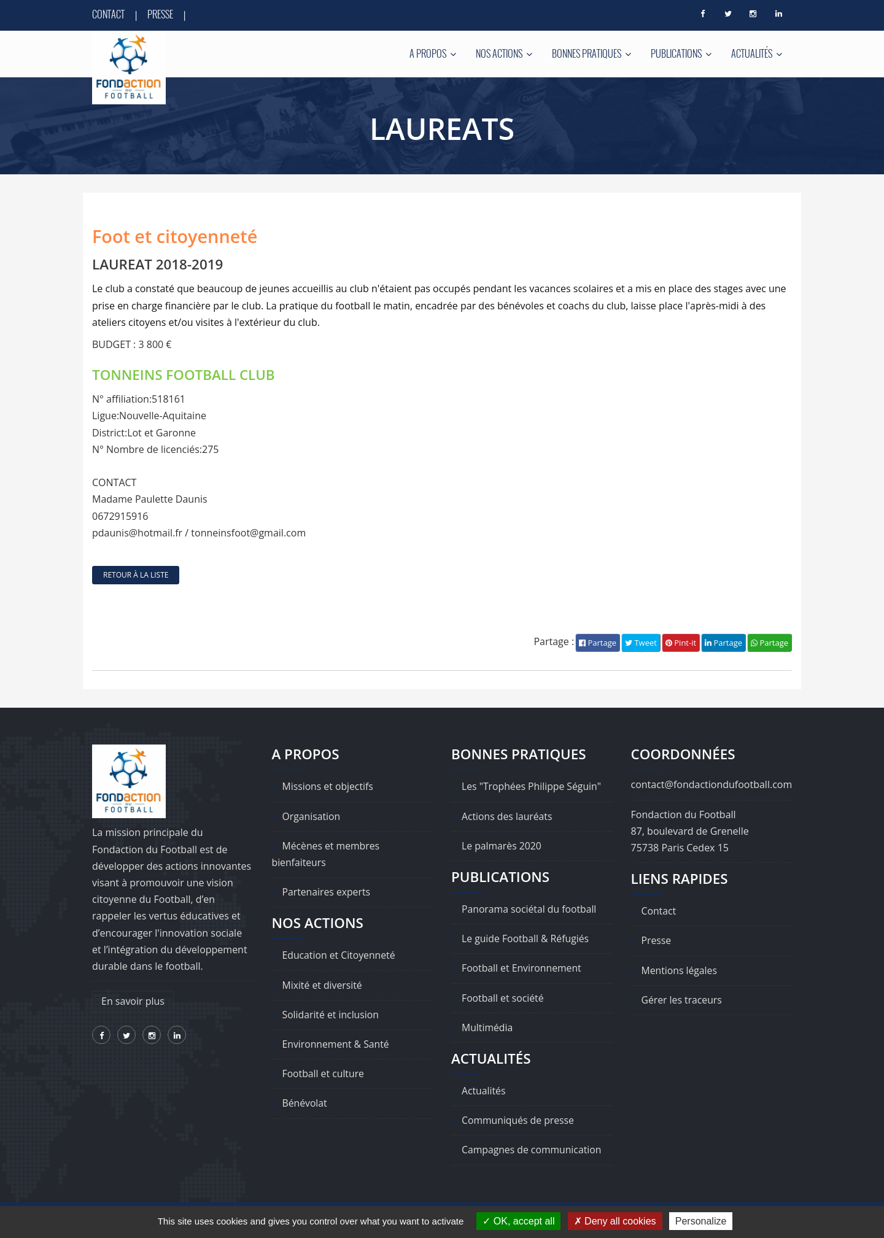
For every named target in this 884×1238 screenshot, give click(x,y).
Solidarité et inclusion (331, 1014)
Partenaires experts (327, 892)
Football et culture (324, 1073)
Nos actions (504, 53)
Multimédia (488, 1027)
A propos (432, 53)
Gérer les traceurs (682, 1000)
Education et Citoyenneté (339, 955)
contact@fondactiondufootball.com (712, 785)
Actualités (756, 53)
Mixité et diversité (322, 985)
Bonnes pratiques (591, 53)
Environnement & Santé (336, 1044)
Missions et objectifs (328, 787)
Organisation (311, 816)
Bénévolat (305, 1103)
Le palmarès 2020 (502, 846)
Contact (108, 14)
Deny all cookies (615, 1221)
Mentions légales (680, 970)
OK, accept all (518, 1221)
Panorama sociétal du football (530, 909)
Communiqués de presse (519, 1120)
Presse (160, 14)
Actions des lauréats (508, 816)
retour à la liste (135, 575)
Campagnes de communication (532, 1150)
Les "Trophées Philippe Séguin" (532, 787)
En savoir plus (133, 1001)
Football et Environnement (522, 968)
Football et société (503, 998)
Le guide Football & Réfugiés (526, 938)
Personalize (701, 1221)
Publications (681, 53)
